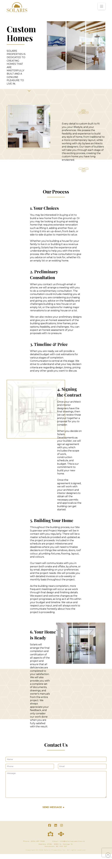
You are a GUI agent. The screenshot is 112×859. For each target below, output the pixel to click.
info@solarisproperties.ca (72, 841)
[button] (101, 6)
